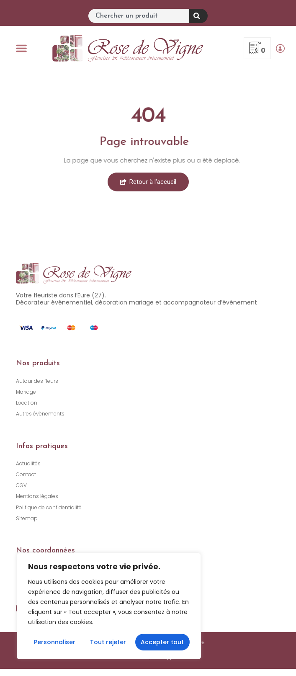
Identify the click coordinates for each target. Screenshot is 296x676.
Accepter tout (162, 642)
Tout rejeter (108, 642)
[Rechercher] (198, 16)
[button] (21, 48)
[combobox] (138, 16)
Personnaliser (54, 642)
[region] (109, 606)
